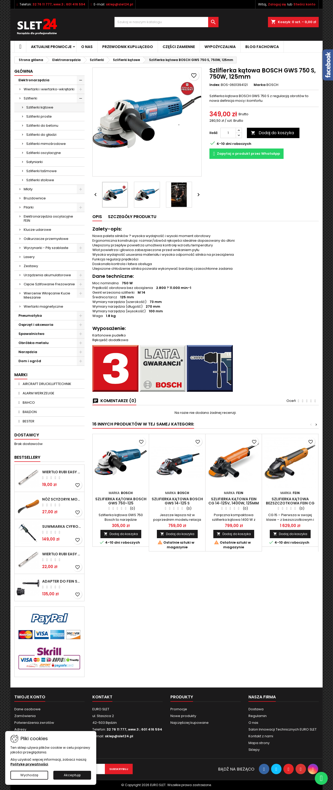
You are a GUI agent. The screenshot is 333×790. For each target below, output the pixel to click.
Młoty (28, 189)
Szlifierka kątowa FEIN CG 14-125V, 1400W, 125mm (233, 501)
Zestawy (31, 266)
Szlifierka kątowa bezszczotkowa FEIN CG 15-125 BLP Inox (290, 503)
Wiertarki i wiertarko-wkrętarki (49, 89)
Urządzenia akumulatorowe (47, 275)
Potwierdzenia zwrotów (34, 722)
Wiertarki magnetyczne (43, 306)
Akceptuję (72, 775)
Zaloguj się (277, 4)
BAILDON (29, 411)
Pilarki (29, 207)
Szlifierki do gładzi (41, 134)
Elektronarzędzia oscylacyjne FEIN (48, 218)
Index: (214, 85)
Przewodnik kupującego (127, 46)
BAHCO (28, 402)
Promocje (178, 709)
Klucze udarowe (37, 229)
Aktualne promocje (51, 46)
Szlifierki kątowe (39, 107)
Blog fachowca (262, 46)
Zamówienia (25, 715)
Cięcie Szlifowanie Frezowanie (49, 284)
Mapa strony (259, 742)
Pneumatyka (30, 315)
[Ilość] (228, 133)
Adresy (20, 729)
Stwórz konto (304, 4)
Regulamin (257, 715)
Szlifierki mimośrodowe (46, 143)
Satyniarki (34, 161)
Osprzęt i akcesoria (35, 324)
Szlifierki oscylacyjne (43, 152)
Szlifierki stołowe (40, 180)
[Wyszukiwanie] (166, 22)
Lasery (29, 256)
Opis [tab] (97, 217)
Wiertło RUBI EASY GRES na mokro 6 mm (62, 472)
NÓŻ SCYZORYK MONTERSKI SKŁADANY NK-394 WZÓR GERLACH (62, 499)
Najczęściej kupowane (189, 722)
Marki (20, 375)
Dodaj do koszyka (272, 133)
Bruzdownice (35, 198)
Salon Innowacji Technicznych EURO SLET (282, 729)
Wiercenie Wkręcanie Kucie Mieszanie (47, 295)
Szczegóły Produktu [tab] (132, 217)
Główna (23, 71)
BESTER (28, 421)
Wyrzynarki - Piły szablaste (46, 247)
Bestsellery (27, 457)
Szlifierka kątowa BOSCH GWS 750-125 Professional (120, 503)
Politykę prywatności (29, 764)
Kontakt (102, 697)
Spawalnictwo (31, 333)
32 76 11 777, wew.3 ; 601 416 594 (59, 4)
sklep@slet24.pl (119, 4)
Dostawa (256, 709)
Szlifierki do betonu (42, 125)
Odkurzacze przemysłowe (46, 238)
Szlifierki (30, 98)
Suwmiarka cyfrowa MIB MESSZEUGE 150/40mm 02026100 (62, 526)
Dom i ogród (29, 361)
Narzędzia (27, 351)
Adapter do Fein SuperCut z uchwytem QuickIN (62, 581)
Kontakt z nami (260, 736)
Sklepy (254, 749)
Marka (260, 85)
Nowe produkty (183, 715)
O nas (87, 46)
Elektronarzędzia (33, 80)
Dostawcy (26, 435)
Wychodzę (29, 775)
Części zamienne (179, 46)
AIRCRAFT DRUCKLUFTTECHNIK (46, 383)
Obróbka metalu (33, 342)
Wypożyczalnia (220, 46)
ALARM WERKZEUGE (38, 393)
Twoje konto (29, 697)
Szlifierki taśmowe (41, 170)
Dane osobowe (27, 709)
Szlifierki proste (39, 116)
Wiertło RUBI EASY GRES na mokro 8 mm (62, 554)
